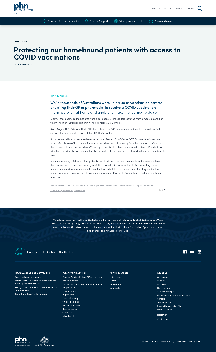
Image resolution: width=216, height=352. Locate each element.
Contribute (115, 287)
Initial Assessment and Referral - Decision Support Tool (82, 286)
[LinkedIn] (199, 252)
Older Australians (84, 185)
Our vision (162, 280)
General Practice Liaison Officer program (82, 276)
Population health (144, 185)
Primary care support (128, 21)
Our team (161, 284)
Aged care (99, 185)
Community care (127, 185)
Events (113, 280)
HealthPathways (70, 280)
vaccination (79, 190)
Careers (161, 298)
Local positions (69, 290)
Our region (162, 276)
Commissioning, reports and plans (173, 295)
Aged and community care (28, 276)
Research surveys (70, 298)
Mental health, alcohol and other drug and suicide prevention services (36, 282)
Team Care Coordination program (31, 293)
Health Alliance (164, 309)
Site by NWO (195, 341)
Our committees (164, 287)
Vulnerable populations (61, 190)
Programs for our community (61, 21)
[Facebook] (185, 252)
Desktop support (70, 308)
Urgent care (68, 294)
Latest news (115, 276)
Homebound (111, 185)
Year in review (164, 302)
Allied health (68, 316)
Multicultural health (71, 305)
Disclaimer (181, 341)
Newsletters (115, 284)
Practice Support (96, 21)
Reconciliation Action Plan (169, 305)
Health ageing (57, 185)
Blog (25, 41)
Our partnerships (165, 291)
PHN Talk (168, 8)
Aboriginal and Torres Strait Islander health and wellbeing (36, 289)
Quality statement (149, 341)
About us (156, 8)
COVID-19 (70, 185)
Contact (190, 8)
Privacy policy (167, 341)
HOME (17, 41)
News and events (160, 21)
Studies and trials (70, 301)
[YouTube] (192, 252)
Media (179, 8)
